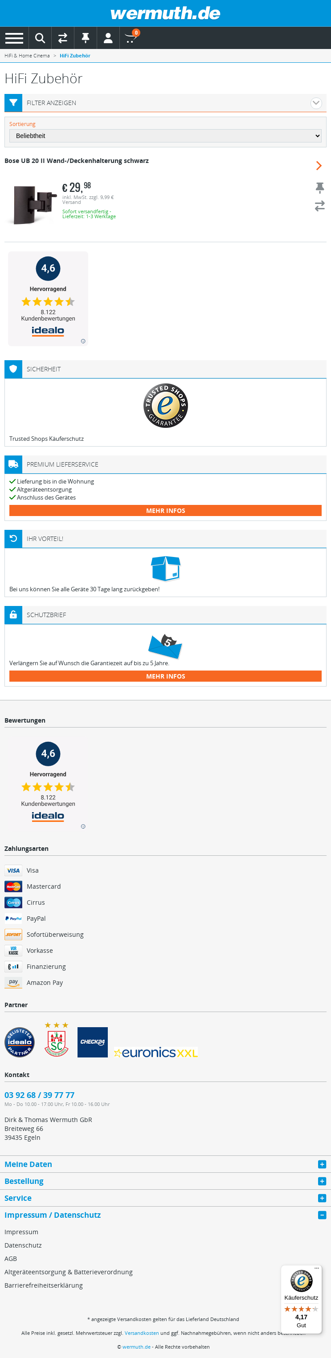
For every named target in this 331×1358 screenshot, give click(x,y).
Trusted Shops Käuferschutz (46, 439)
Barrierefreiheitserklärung (43, 1285)
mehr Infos (165, 510)
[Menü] (316, 1270)
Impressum (21, 1232)
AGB (10, 1258)
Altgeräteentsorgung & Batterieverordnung (68, 1272)
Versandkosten (142, 1333)
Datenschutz (23, 1245)
